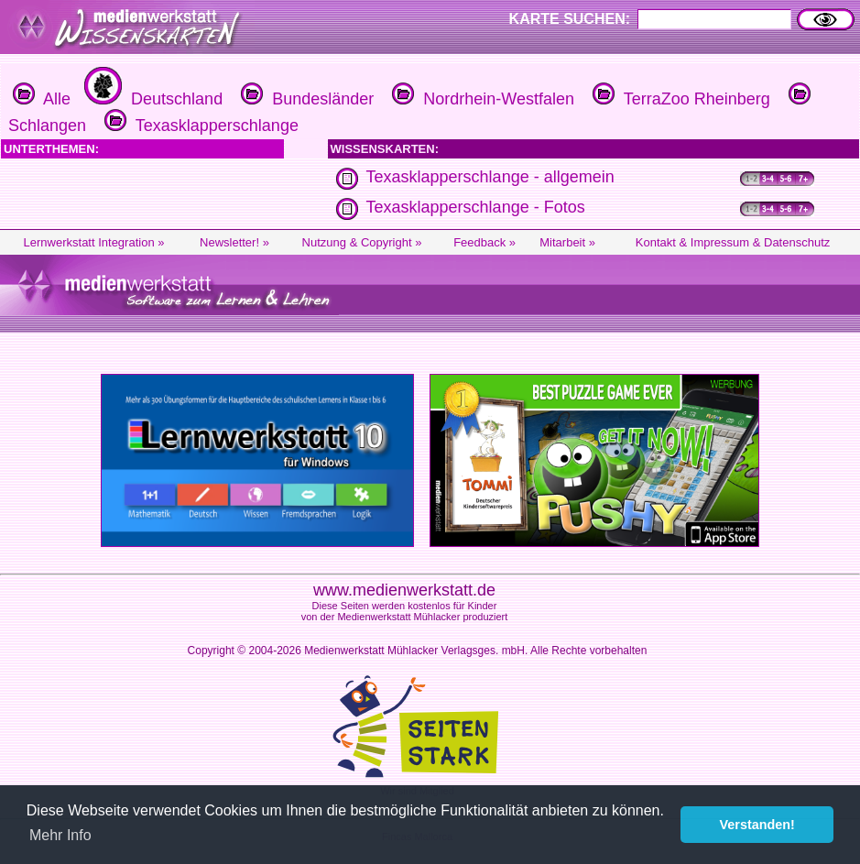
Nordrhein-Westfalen (480, 99)
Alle (42, 99)
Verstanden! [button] (757, 824)
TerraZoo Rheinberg (679, 99)
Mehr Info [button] (60, 835)
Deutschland (151, 99)
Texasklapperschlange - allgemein (490, 177)
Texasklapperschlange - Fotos (475, 207)
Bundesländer (305, 99)
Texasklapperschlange (199, 125)
